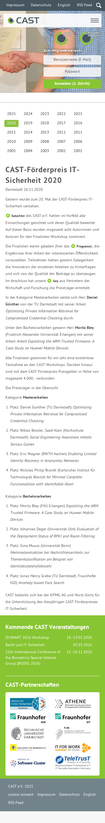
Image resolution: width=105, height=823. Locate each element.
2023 (44, 114)
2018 (44, 123)
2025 (11, 114)
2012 (61, 132)
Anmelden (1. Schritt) (72, 83)
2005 (11, 151)
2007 (61, 141)
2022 (61, 114)
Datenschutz (41, 5)
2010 (11, 141)
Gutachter (18, 216)
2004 (28, 151)
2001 (78, 151)
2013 (44, 132)
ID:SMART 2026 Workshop (27, 637)
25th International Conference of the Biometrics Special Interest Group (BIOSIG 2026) (32, 658)
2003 (44, 151)
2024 (28, 114)
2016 (78, 123)
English (64, 5)
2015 (11, 132)
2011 (78, 132)
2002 (61, 151)
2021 (78, 114)
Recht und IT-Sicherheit (25, 645)
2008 (44, 141)
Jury (55, 281)
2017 (61, 123)
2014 (28, 132)
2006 (78, 141)
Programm (84, 246)
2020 (11, 123)
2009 (28, 141)
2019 (28, 123)
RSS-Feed (84, 5)
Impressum (15, 5)
